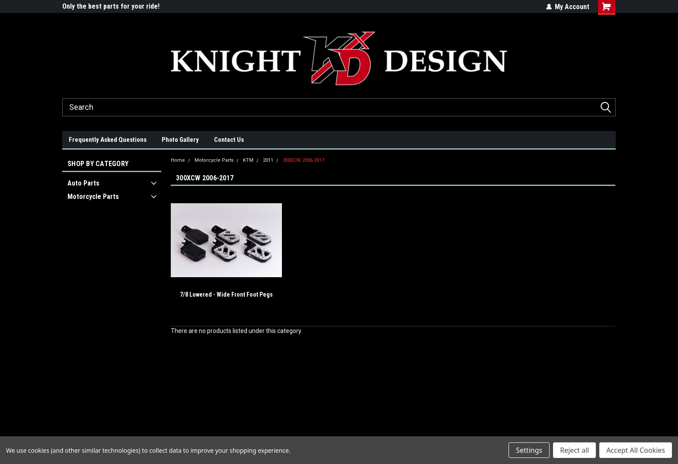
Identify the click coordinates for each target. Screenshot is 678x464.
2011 (268, 160)
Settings (529, 450)
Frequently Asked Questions (108, 140)
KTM (248, 160)
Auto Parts (83, 183)
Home (178, 160)
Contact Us (229, 140)
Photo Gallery (180, 140)
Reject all (574, 450)
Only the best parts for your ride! (111, 6)
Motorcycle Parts (93, 196)
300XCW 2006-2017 (303, 160)
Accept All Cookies (635, 450)
